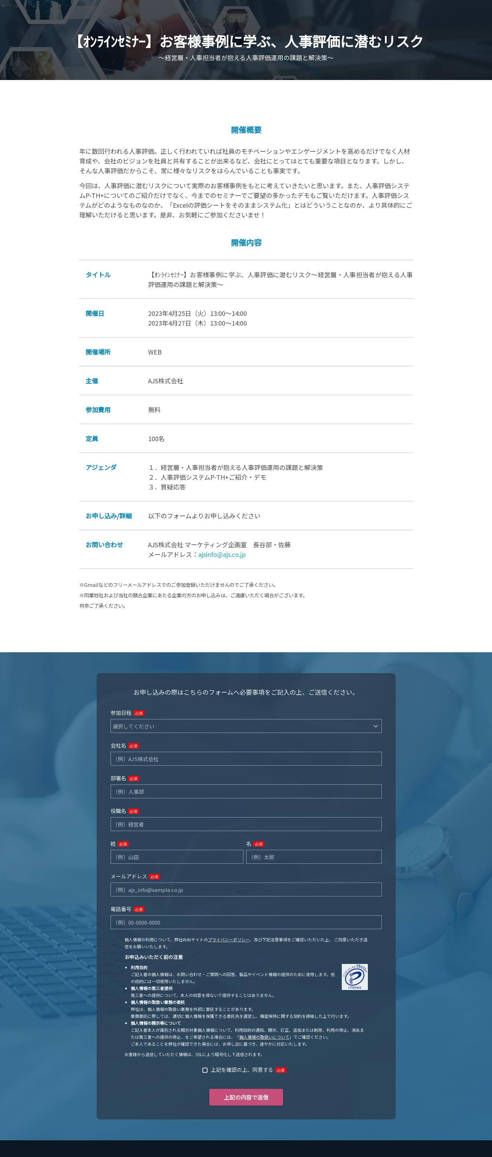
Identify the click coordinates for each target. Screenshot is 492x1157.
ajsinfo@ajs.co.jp (222, 554)
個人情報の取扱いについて (264, 1037)
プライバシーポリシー (229, 939)
